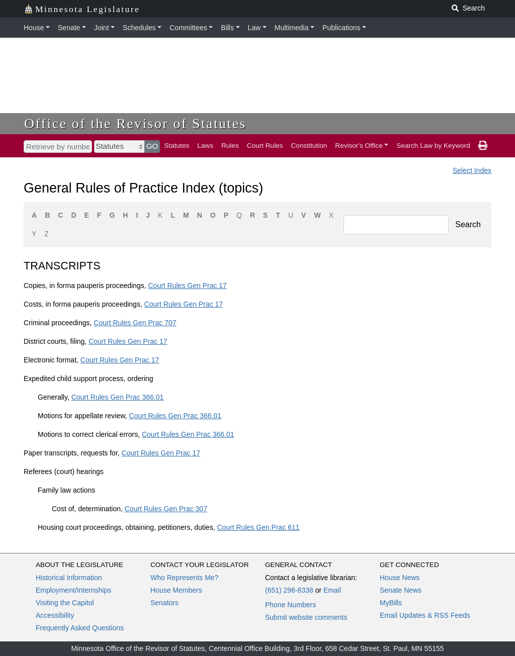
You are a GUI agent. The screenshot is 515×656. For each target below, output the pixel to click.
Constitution (309, 145)
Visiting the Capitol (65, 603)
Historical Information (69, 578)
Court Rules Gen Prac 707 (135, 323)
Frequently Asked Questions (80, 628)
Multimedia (292, 28)
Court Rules (265, 145)
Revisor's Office (359, 145)
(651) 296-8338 (289, 590)
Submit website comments (306, 617)
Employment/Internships (73, 590)
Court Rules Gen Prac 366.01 (117, 397)
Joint (101, 28)
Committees (188, 28)
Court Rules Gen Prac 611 (258, 527)
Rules (230, 145)
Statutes (176, 145)
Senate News (400, 590)
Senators (164, 603)
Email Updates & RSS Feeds (425, 615)
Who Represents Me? (184, 578)
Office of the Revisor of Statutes (135, 123)
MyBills (391, 603)
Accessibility (55, 615)
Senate (69, 28)
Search (468, 224)
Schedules (139, 28)
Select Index (472, 170)
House (34, 28)
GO (152, 146)
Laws (205, 145)
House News (399, 578)
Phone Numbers (290, 605)
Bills (227, 28)
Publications (341, 28)
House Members (176, 590)
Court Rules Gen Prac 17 (187, 286)
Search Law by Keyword (433, 145)
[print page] (482, 145)
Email (332, 590)
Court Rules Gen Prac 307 (166, 509)
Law (254, 28)
